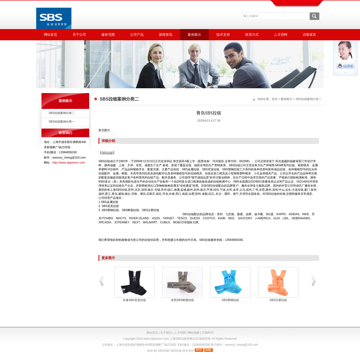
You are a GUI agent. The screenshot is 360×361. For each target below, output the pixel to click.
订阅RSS (208, 332)
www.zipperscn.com (156, 338)
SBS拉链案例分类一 (62, 121)
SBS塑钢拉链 (230, 300)
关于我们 (166, 332)
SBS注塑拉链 (278, 300)
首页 (275, 99)
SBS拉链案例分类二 (62, 113)
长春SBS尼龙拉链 (134, 300)
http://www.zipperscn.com (68, 162)
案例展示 (194, 34)
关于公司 (79, 34)
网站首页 (50, 34)
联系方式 (252, 34)
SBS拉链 (163, 350)
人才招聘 (280, 34)
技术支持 (223, 34)
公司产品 (137, 34)
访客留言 (309, 34)
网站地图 (193, 332)
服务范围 (108, 34)
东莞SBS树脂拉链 (182, 300)
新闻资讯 (165, 34)
